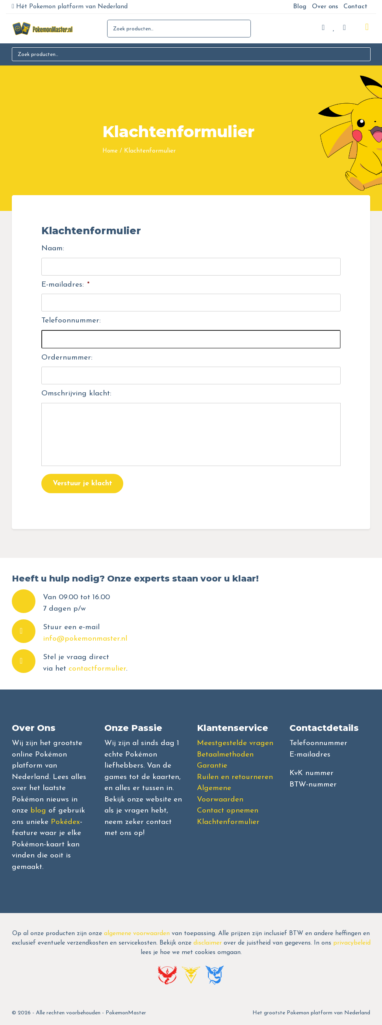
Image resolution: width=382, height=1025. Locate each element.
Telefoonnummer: (71, 320)
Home (110, 151)
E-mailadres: (65, 285)
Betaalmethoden (225, 754)
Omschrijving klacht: (76, 393)
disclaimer (207, 943)
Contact (355, 7)
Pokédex (65, 822)
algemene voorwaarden (137, 933)
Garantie (212, 766)
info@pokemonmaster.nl (85, 639)
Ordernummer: (67, 358)
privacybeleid (352, 943)
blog (38, 810)
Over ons (325, 7)
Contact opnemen (227, 810)
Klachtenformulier (228, 822)
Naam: (52, 248)
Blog (299, 7)
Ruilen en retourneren (235, 777)
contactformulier (97, 669)
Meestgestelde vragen (235, 743)
